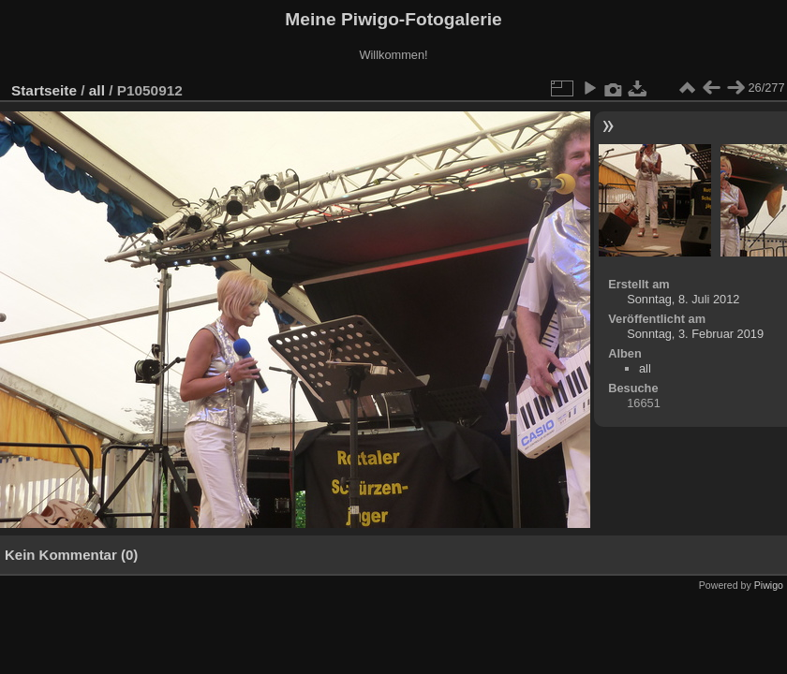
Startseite (44, 90)
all (97, 90)
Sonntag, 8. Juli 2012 (683, 299)
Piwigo (768, 585)
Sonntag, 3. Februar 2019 (695, 334)
